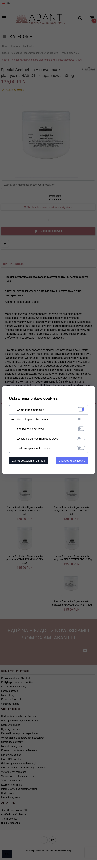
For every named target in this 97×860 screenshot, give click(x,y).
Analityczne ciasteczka (31, 429)
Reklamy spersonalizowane (33, 448)
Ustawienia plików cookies (33, 398)
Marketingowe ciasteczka (32, 419)
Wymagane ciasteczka (30, 410)
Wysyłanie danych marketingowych (38, 438)
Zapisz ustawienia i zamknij (28, 460)
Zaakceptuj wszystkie (72, 460)
